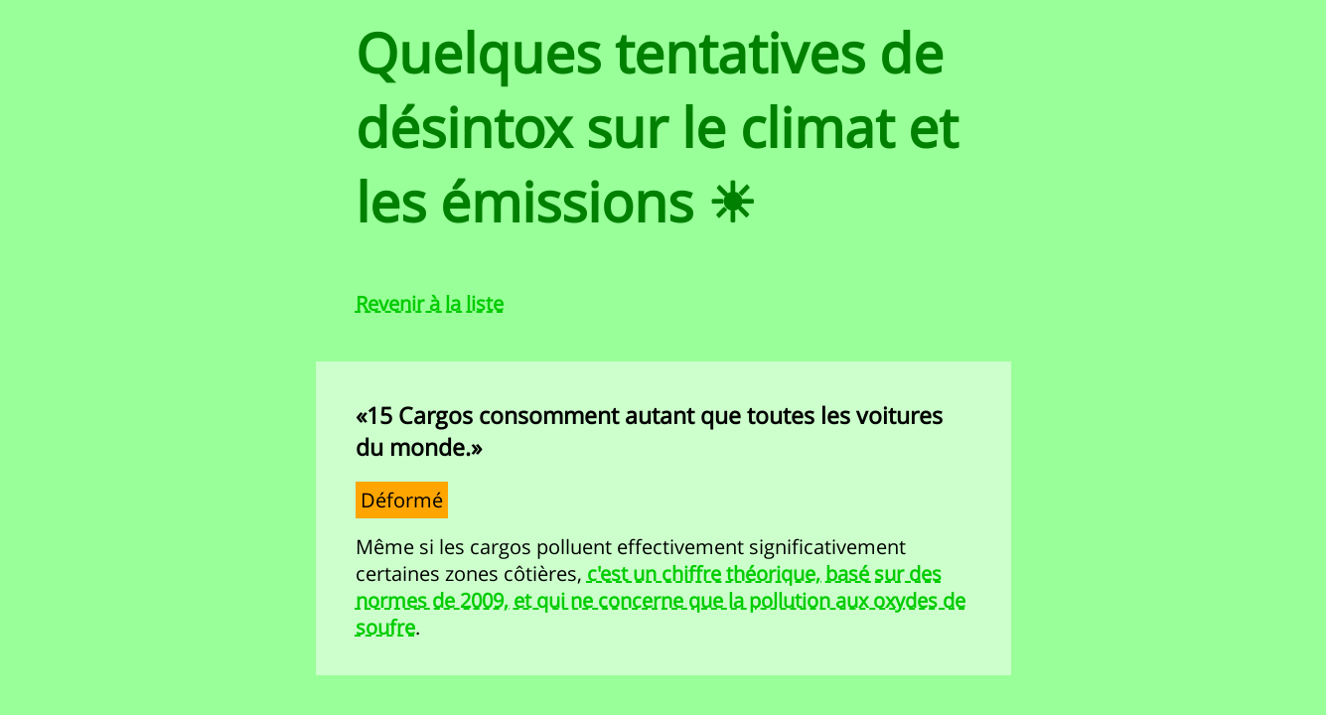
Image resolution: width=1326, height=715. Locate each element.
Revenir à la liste (430, 303)
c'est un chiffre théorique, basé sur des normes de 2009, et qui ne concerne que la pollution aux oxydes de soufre (660, 600)
